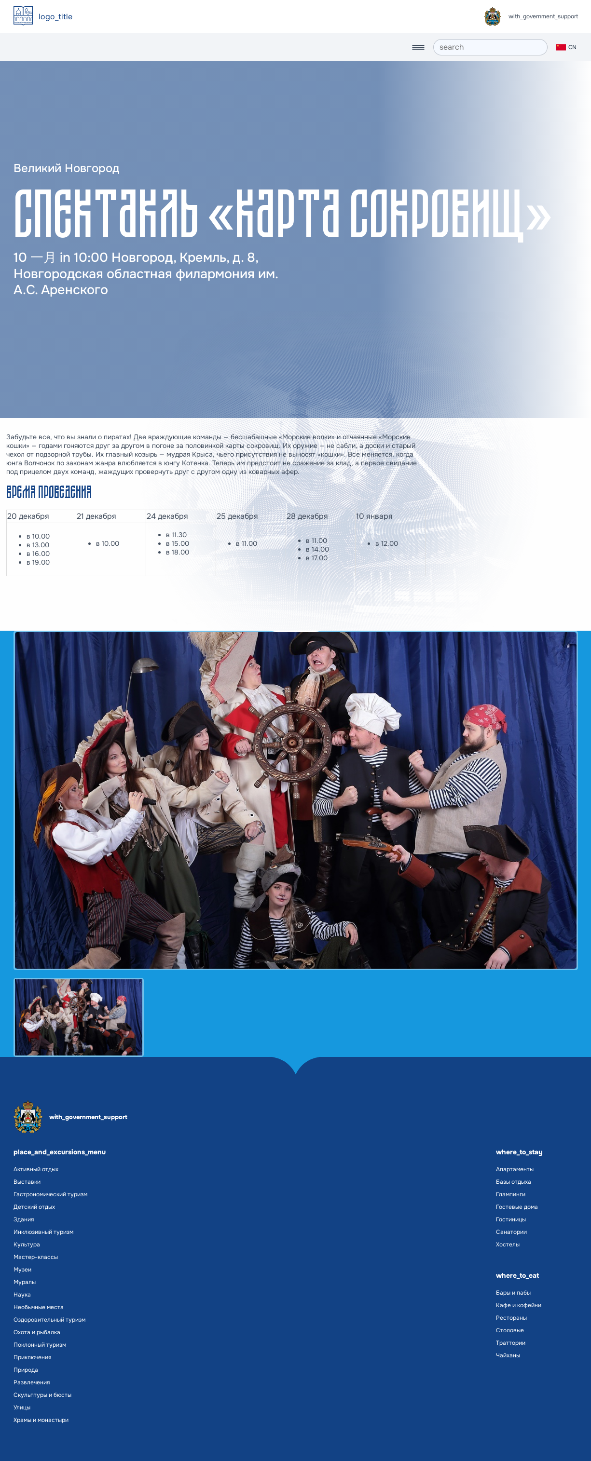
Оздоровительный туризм (49, 1320)
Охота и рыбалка (37, 1332)
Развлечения (32, 1382)
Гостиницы (511, 1219)
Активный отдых (36, 1169)
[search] (490, 47)
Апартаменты (515, 1169)
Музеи (22, 1269)
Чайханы (508, 1355)
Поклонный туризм (40, 1345)
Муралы (25, 1282)
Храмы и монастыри (41, 1420)
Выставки (27, 1182)
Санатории (511, 1232)
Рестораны (511, 1318)
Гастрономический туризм (50, 1194)
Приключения (32, 1357)
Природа (26, 1370)
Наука (22, 1295)
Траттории (510, 1343)
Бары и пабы (513, 1293)
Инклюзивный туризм (43, 1232)
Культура (27, 1244)
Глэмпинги (510, 1194)
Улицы (22, 1407)
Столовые (510, 1330)
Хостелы (508, 1244)
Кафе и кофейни (518, 1305)
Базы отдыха (513, 1182)
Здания (24, 1219)
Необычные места (39, 1307)
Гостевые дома (517, 1207)
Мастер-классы (36, 1257)
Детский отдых (34, 1207)
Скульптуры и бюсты (42, 1395)
